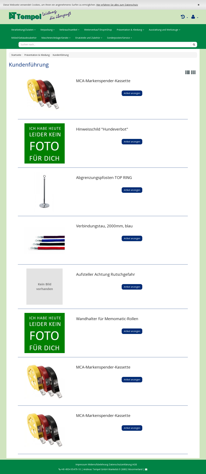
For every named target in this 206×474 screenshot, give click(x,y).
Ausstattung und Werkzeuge (164, 29)
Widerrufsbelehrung (98, 464)
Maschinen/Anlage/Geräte (55, 37)
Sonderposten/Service (119, 37)
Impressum (81, 464)
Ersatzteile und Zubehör (88, 37)
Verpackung (47, 29)
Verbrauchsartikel (69, 29)
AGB (134, 464)
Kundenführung (61, 54)
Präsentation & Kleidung (130, 29)
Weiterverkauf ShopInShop (98, 29)
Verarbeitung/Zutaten (23, 29)
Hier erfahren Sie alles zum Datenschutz (117, 4)
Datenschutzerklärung (120, 464)
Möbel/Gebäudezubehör (24, 37)
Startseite (16, 54)
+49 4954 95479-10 (70, 469)
